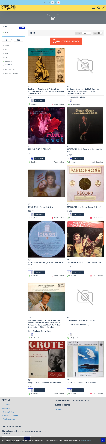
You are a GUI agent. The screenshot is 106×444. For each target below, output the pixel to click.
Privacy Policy (86, 441)
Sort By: (72, 33)
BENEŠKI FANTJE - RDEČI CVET (40, 149)
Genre (6, 53)
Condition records (11, 73)
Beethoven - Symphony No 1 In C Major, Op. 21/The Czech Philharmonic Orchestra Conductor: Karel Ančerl (83, 91)
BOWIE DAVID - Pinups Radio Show (41, 206)
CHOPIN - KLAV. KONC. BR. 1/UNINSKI (81, 380)
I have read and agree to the (16, 433)
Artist (6, 49)
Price (6, 32)
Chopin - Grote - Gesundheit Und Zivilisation (44, 380)
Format (7, 45)
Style (6, 57)
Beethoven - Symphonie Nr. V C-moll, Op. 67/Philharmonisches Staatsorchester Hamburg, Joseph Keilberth (46, 91)
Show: (95, 33)
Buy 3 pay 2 (8, 61)
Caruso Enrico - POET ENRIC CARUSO (81, 318)
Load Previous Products (68, 41)
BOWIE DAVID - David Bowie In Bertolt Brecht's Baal (84, 150)
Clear (22, 27)
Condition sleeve (10, 69)
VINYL (53, 15)
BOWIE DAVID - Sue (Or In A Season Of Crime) (84, 206)
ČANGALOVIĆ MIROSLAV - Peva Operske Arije (84, 261)
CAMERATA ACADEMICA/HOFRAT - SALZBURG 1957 (46, 262)
